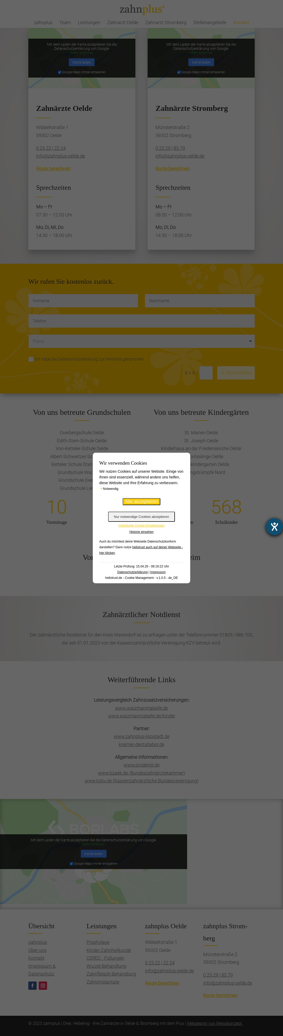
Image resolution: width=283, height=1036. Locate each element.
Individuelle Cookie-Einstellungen (141, 525)
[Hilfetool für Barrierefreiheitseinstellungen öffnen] (274, 526)
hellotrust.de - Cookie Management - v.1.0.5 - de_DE (141, 578)
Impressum (158, 572)
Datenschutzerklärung (132, 572)
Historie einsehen (141, 532)
